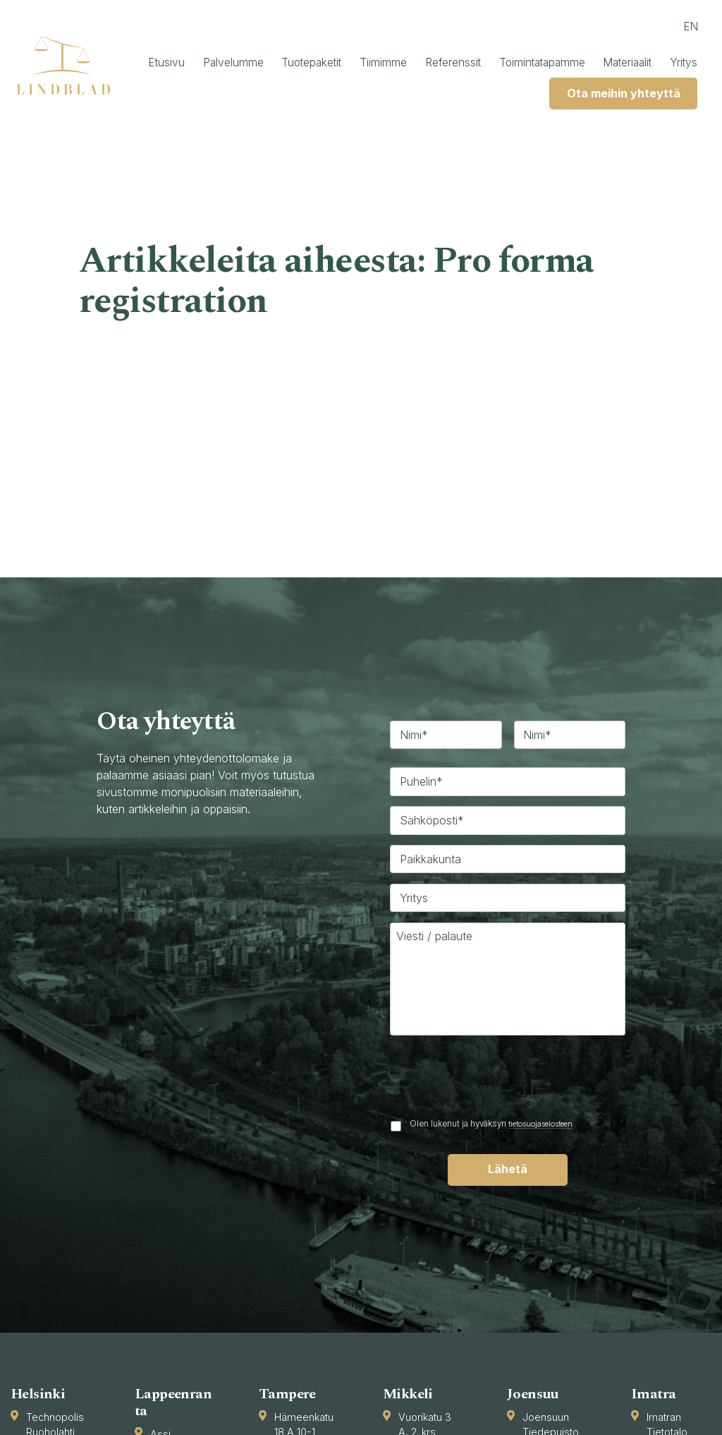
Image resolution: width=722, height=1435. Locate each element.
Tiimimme (415, 63)
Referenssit (486, 63)
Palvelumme (259, 63)
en (689, 26)
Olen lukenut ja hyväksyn (499, 1124)
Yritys (508, 95)
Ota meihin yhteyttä (619, 95)
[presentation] (497, 1076)
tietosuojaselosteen (548, 1124)
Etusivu (190, 63)
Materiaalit (670, 63)
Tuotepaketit (340, 63)
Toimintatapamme (579, 63)
